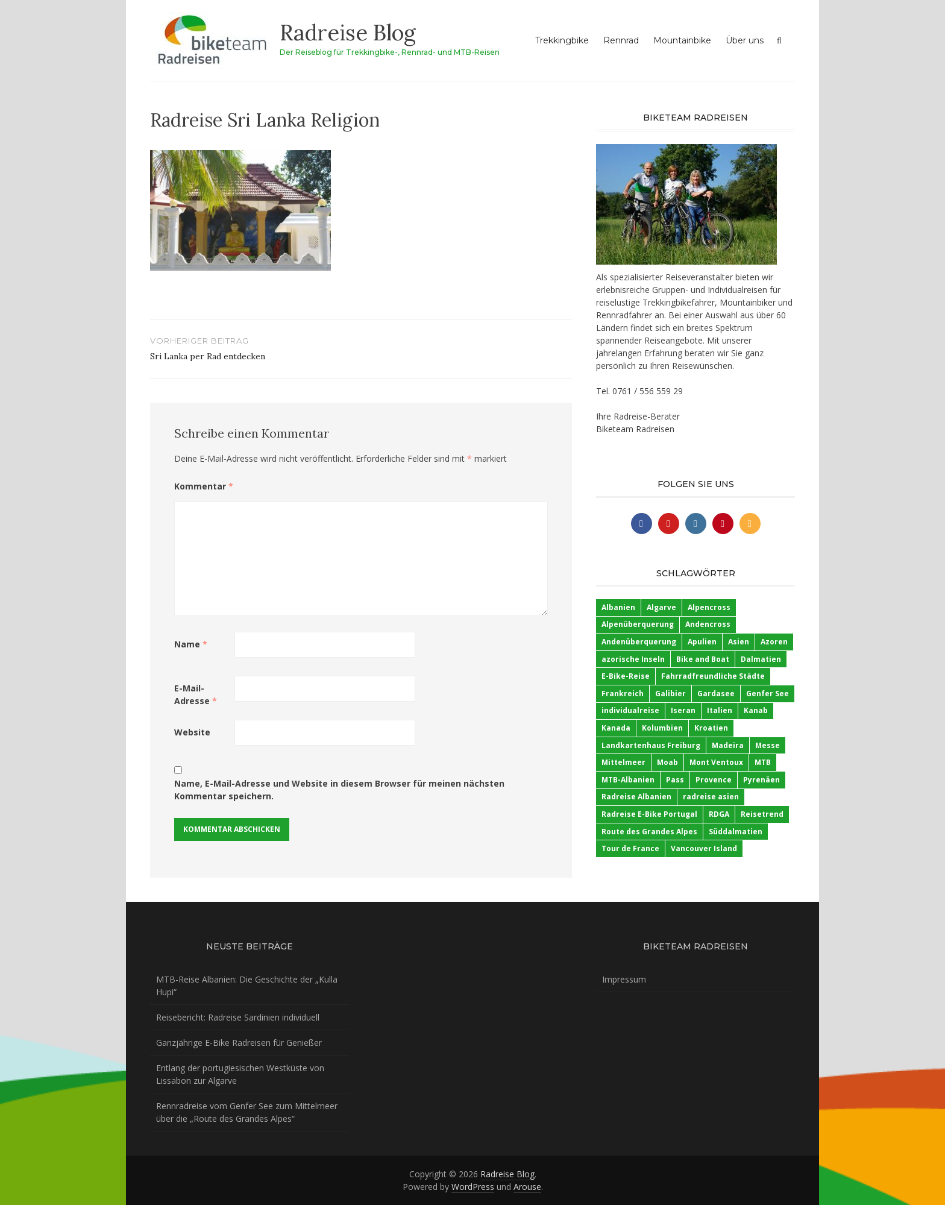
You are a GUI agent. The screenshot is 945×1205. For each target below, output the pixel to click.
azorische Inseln (633, 659)
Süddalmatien (735, 831)
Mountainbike (682, 40)
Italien (719, 710)
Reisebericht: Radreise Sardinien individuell (237, 1017)
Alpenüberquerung (637, 624)
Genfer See (767, 693)
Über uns (745, 40)
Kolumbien (662, 728)
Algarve (661, 607)
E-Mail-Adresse (195, 694)
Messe (767, 745)
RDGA (719, 814)
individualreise (630, 710)
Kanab (756, 710)
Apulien (702, 642)
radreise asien (711, 796)
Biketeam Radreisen (635, 429)
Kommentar (203, 486)
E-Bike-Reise (625, 676)
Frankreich (622, 693)
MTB (763, 762)
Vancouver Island (704, 848)
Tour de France (630, 848)
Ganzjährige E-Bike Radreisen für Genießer (239, 1042)
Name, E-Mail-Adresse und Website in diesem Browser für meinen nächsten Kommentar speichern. (339, 790)
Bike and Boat (702, 659)
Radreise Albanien (636, 796)
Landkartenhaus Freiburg (650, 745)
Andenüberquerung (638, 642)
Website (192, 732)
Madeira (728, 745)
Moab (667, 762)
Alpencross (709, 607)
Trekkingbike (562, 40)
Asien (738, 642)
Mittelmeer (623, 762)
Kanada (615, 728)
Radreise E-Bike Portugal (649, 814)
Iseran (683, 710)
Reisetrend (762, 814)
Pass (675, 780)
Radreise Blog (348, 32)
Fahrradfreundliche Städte (713, 676)
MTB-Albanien (628, 780)
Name (190, 644)
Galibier (670, 693)
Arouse (527, 1186)
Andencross (707, 624)
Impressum (624, 979)
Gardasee (716, 693)
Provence (713, 780)
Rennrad (621, 40)
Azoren (774, 642)
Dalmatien (761, 659)
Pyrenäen (761, 780)
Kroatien (711, 728)
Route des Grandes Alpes (649, 831)
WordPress (472, 1186)
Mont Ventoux (716, 762)
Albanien (618, 607)
